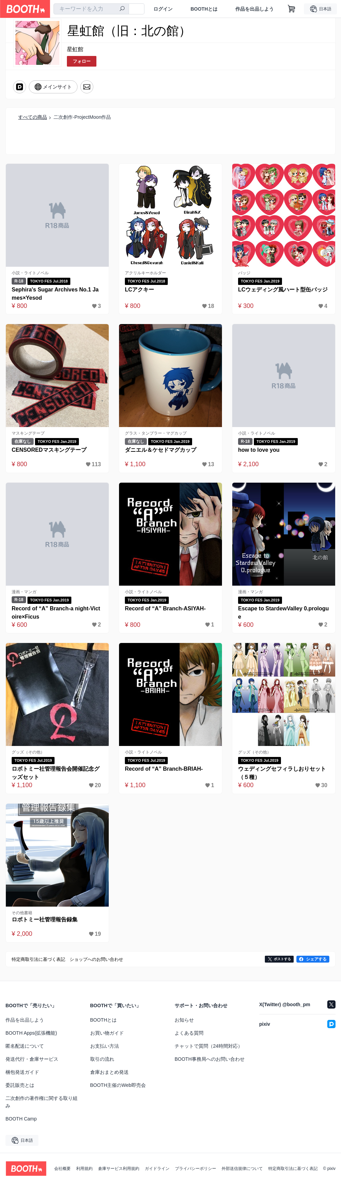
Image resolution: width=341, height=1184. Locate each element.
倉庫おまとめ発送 (109, 1072)
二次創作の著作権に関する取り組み (41, 1101)
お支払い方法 (104, 1046)
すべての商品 (32, 117)
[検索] (122, 9)
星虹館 (75, 49)
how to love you (259, 450)
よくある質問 (189, 1033)
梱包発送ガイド (22, 1072)
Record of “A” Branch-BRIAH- (164, 769)
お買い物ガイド (107, 1033)
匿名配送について (24, 1046)
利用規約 (84, 1168)
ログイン (163, 9)
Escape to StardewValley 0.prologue (283, 613)
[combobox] (91, 8)
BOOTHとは (203, 9)
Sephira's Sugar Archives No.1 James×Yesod (55, 294)
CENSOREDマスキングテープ (49, 450)
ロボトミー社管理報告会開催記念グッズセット (55, 773)
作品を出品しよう (254, 9)
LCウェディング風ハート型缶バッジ (283, 289)
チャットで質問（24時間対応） (209, 1046)
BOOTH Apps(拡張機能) (31, 1033)
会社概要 (62, 1168)
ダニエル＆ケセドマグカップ (160, 450)
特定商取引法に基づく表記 (293, 1168)
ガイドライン (157, 1168)
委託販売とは (19, 1085)
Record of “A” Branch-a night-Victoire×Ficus (56, 613)
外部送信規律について (242, 1168)
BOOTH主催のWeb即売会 (118, 1085)
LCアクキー (139, 289)
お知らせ (184, 1020)
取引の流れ (102, 1059)
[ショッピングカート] (292, 9)
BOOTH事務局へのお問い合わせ (210, 1059)
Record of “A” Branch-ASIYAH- (165, 608)
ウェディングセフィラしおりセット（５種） (282, 773)
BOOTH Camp (21, 1119)
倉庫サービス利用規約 (118, 1168)
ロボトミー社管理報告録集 (45, 919)
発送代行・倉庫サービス (31, 1059)
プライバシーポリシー (195, 1168)
